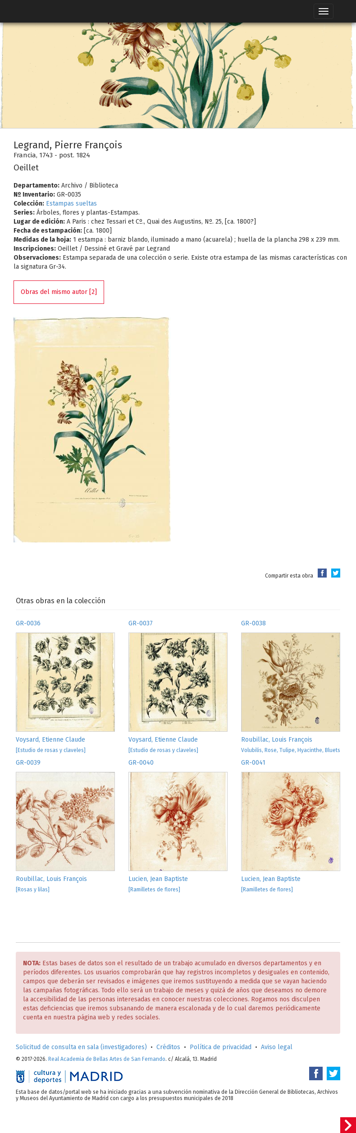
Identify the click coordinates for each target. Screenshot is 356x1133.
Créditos (168, 1047)
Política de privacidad (220, 1047)
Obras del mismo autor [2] (59, 292)
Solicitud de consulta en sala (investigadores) (81, 1047)
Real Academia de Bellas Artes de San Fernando (106, 1059)
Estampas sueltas (71, 203)
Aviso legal (276, 1047)
